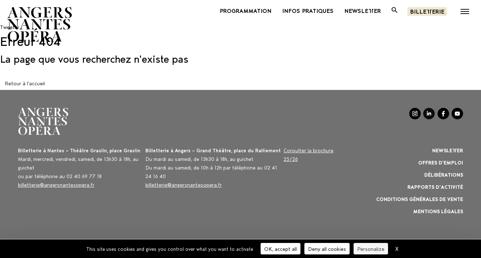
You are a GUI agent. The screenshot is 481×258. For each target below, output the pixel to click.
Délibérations (443, 174)
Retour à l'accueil (25, 83)
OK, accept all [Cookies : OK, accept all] (280, 248)
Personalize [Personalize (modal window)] (370, 248)
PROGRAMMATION (245, 10)
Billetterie (427, 11)
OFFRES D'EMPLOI (440, 162)
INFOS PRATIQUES (307, 10)
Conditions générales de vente (419, 198)
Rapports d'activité (435, 186)
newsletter (362, 10)
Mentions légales (438, 210)
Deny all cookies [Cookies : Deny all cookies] (327, 248)
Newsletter (447, 150)
